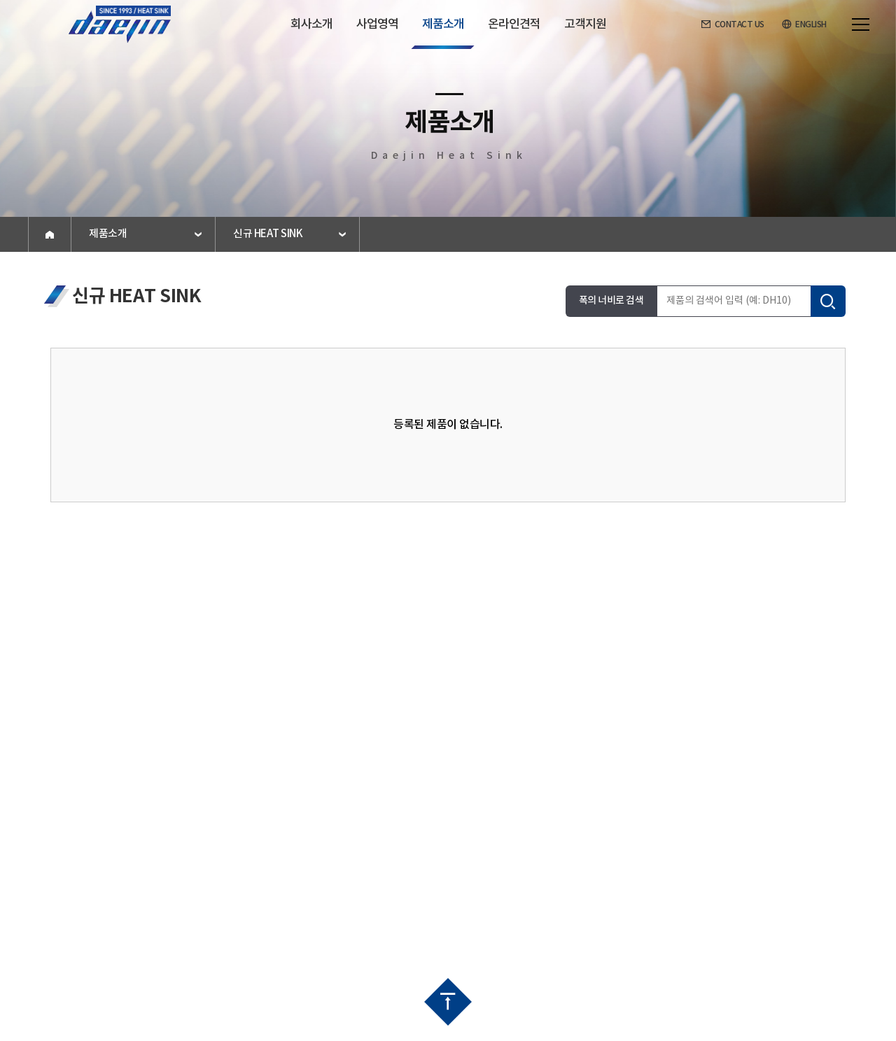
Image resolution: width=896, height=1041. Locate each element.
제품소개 (108, 234)
